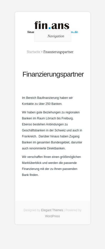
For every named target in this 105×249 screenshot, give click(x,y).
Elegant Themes (52, 210)
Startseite (33, 52)
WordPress (52, 216)
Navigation (51, 36)
